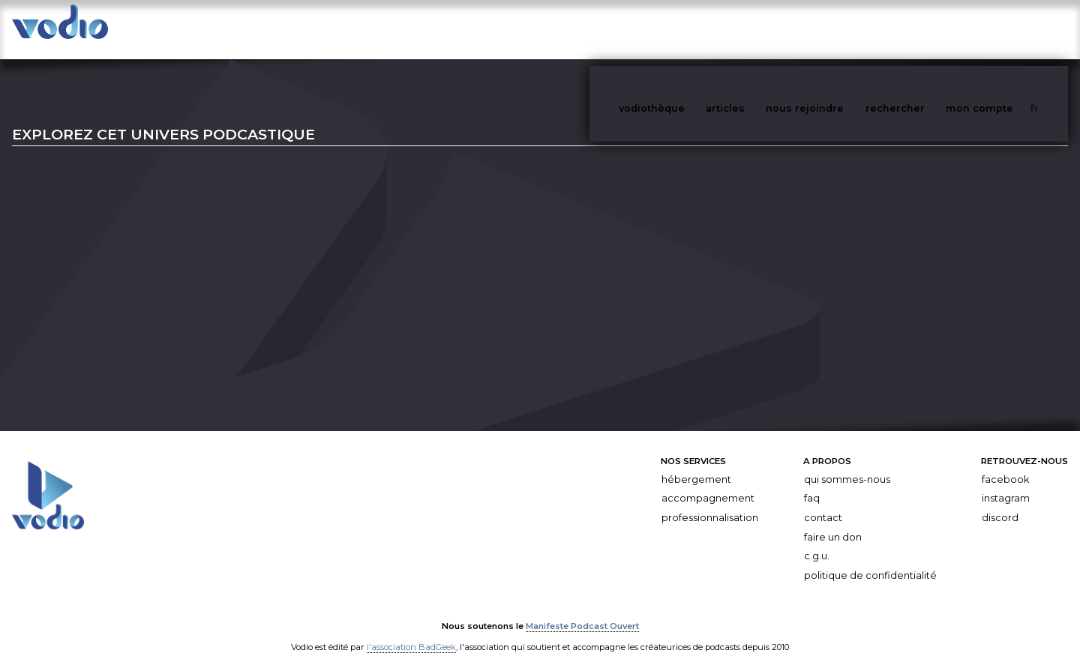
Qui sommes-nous (847, 464)
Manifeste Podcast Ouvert (582, 611)
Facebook (1005, 464)
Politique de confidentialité (870, 560)
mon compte (1004, 28)
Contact (823, 502)
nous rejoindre (835, 28)
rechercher (922, 28)
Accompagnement (708, 483)
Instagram (1006, 483)
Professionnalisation (710, 502)
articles (759, 28)
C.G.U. (817, 541)
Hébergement (696, 464)
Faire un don (833, 522)
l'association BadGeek (411, 632)
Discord (1000, 502)
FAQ (812, 483)
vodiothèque (688, 28)
